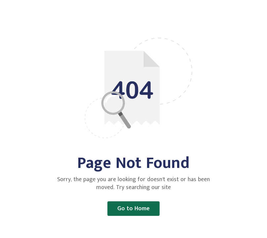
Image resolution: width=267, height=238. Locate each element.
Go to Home (133, 209)
